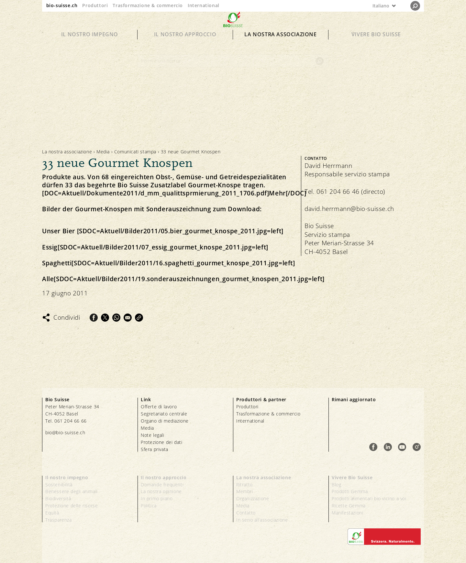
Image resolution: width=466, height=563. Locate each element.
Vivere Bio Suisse (376, 46)
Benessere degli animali (71, 491)
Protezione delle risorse (71, 505)
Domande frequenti (162, 484)
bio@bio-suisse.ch (65, 432)
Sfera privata (154, 449)
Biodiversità (58, 498)
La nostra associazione (280, 46)
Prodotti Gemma (350, 491)
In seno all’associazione (262, 520)
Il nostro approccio (185, 46)
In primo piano (156, 498)
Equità (52, 513)
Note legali (152, 435)
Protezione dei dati (161, 442)
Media (103, 152)
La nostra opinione (161, 491)
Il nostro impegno (89, 46)
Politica (149, 505)
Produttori (95, 5)
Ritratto (244, 484)
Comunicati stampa (135, 152)
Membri (244, 491)
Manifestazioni (347, 513)
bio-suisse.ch (62, 5)
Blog (336, 484)
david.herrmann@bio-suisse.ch (349, 208)
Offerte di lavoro (159, 406)
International (203, 5)
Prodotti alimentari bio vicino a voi (369, 498)
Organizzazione (252, 498)
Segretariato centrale (164, 414)
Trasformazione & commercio (148, 5)
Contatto (246, 513)
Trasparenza (58, 520)
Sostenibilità (58, 484)
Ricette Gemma (349, 505)
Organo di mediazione (165, 421)
